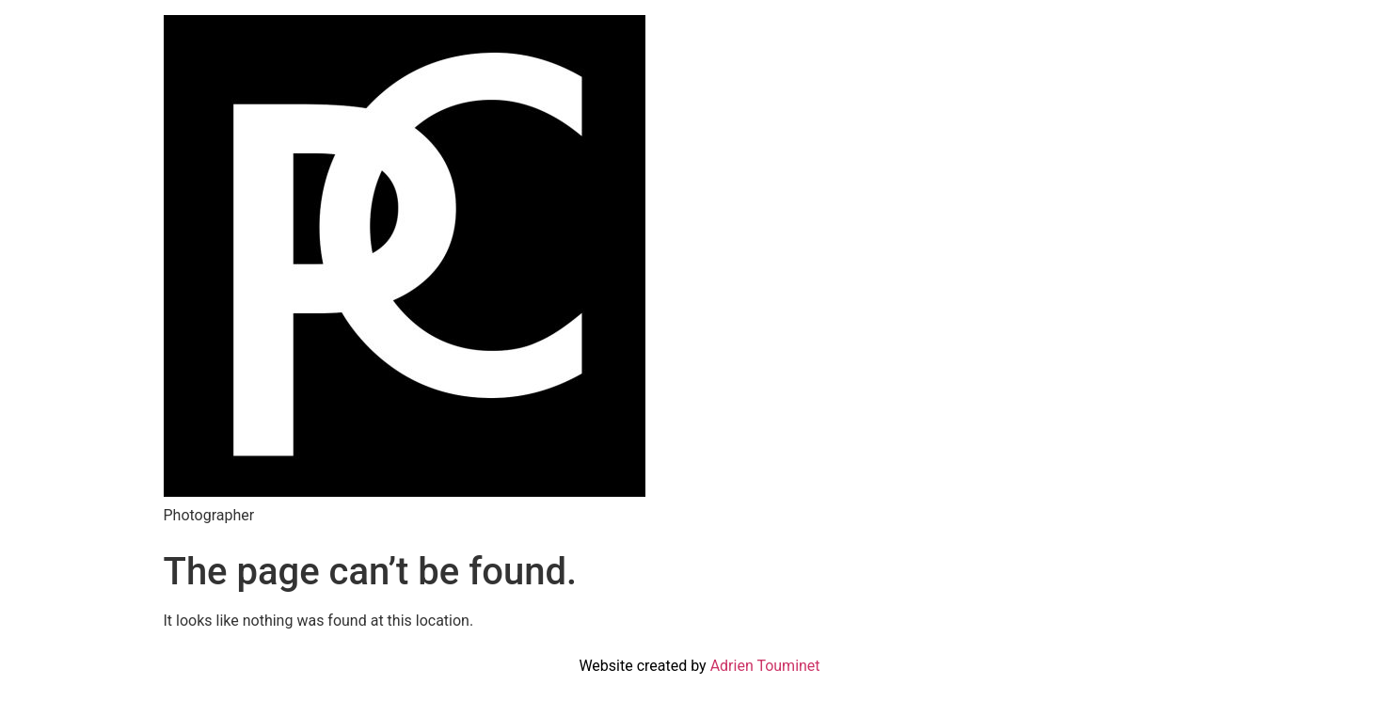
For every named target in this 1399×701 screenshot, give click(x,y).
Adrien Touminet (765, 666)
